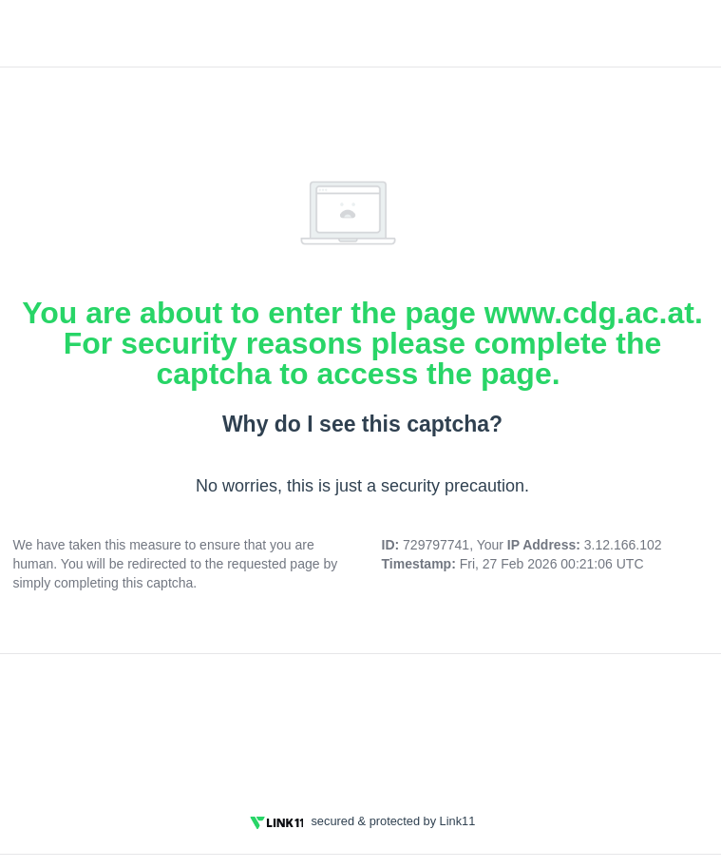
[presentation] (362, 722)
